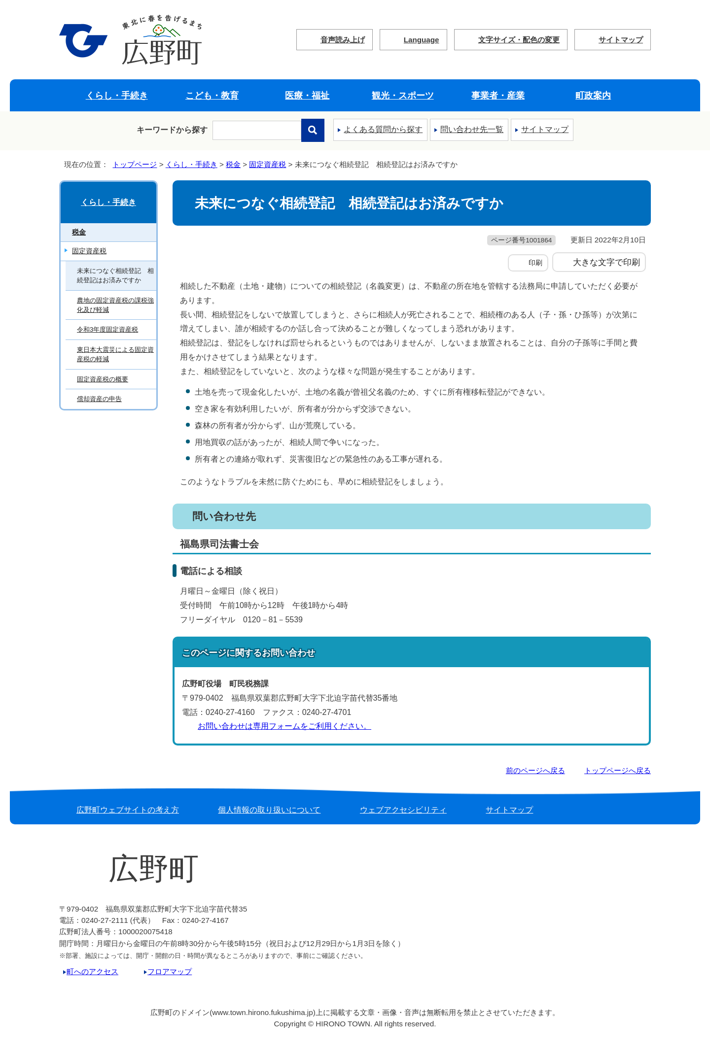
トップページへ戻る (617, 770)
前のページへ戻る (535, 770)
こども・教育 (212, 95)
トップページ (134, 164)
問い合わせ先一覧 (471, 129)
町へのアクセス (92, 971)
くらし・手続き (117, 95)
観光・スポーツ (403, 95)
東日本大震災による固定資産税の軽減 (115, 354)
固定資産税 (267, 164)
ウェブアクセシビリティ (403, 810)
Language (421, 39)
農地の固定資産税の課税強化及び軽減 (115, 305)
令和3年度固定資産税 (107, 329)
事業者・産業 (498, 95)
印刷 (535, 263)
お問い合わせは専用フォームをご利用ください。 (284, 726)
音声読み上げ (342, 39)
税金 (233, 164)
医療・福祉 (307, 95)
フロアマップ (169, 971)
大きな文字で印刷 (606, 262)
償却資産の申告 (99, 399)
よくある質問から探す (383, 129)
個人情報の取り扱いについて (269, 810)
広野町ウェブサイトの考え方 (127, 810)
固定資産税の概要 (102, 379)
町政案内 (593, 95)
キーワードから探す (172, 130)
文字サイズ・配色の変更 (519, 39)
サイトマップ (621, 39)
